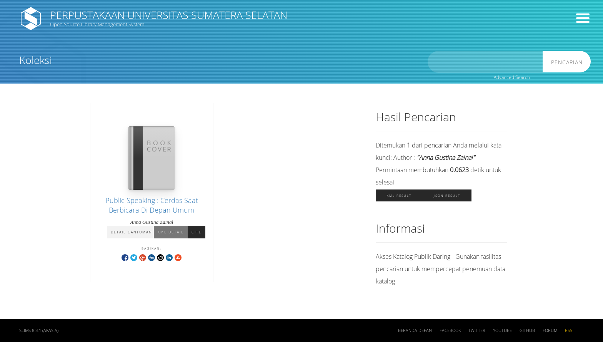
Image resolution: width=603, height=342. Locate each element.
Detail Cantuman (131, 232)
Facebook (450, 330)
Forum (550, 330)
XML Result (399, 195)
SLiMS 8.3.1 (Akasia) (38, 330)
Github (527, 330)
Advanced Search (512, 77)
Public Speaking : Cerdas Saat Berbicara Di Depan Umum (151, 205)
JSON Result (447, 195)
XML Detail (171, 232)
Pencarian (567, 62)
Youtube (502, 330)
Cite (197, 232)
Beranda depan (415, 330)
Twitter (476, 330)
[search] (485, 62)
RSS (568, 330)
